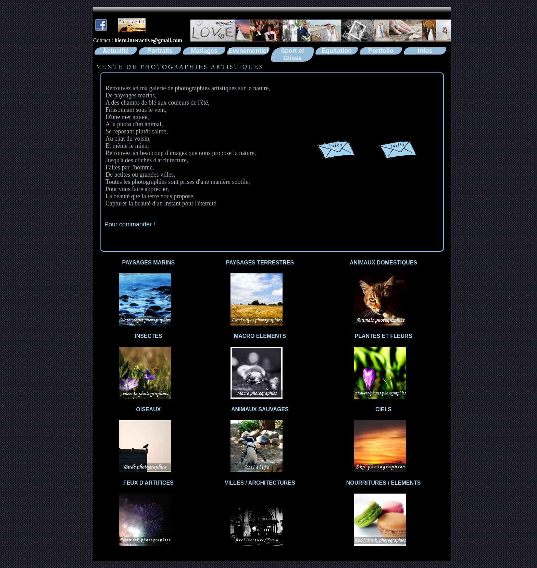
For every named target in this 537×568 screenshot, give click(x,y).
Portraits (160, 50)
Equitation (337, 50)
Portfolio (381, 50)
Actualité (116, 50)
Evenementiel (248, 50)
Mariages (204, 50)
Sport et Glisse (292, 54)
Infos (425, 50)
